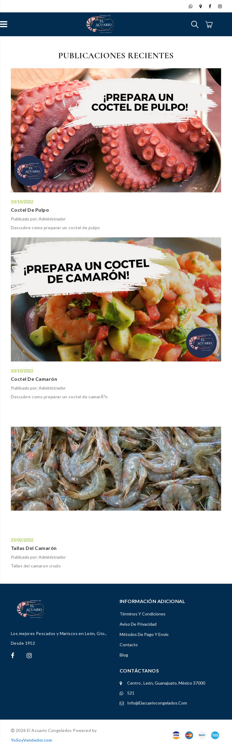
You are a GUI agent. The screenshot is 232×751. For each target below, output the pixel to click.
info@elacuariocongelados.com (157, 702)
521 (130, 692)
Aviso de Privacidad (138, 624)
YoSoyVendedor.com (31, 740)
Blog (124, 654)
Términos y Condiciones (143, 613)
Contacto (129, 644)
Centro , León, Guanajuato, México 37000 (166, 682)
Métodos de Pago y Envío (144, 634)
